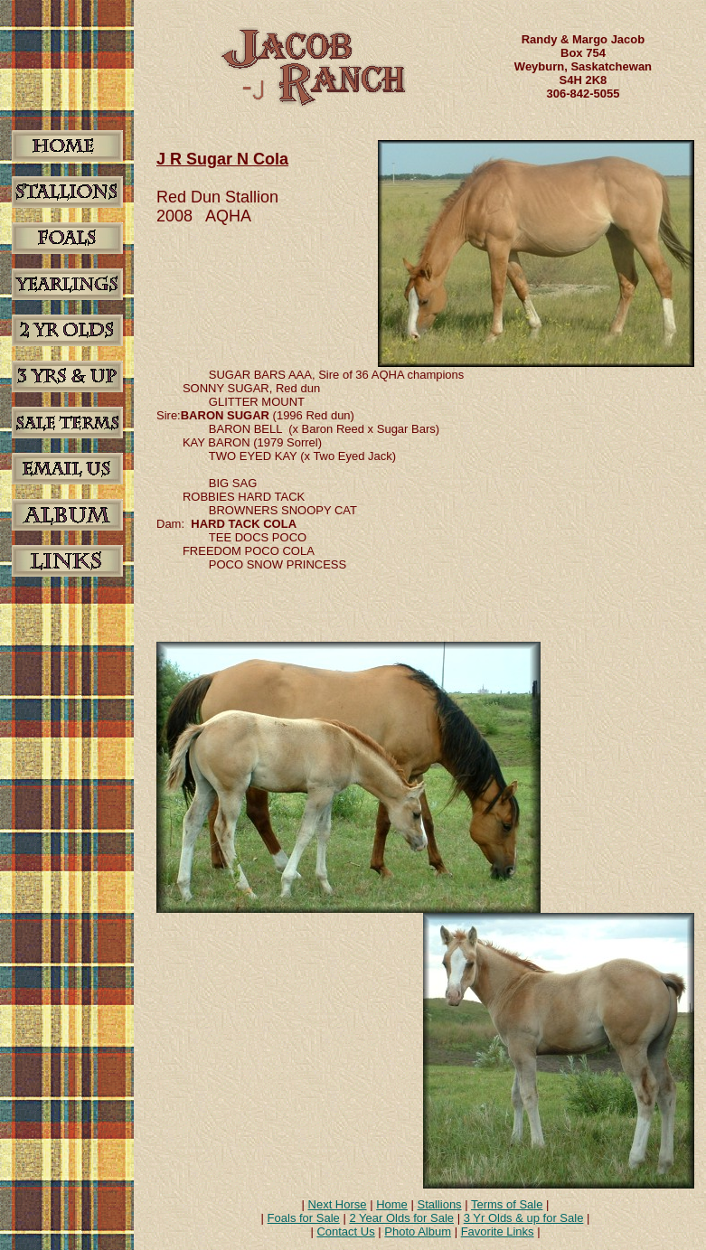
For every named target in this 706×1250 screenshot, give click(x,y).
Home (392, 1204)
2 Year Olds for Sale (401, 1218)
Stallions (439, 1204)
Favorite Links (497, 1231)
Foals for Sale (304, 1218)
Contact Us (345, 1231)
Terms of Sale (506, 1204)
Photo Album (417, 1231)
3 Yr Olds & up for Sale (524, 1218)
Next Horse (337, 1204)
